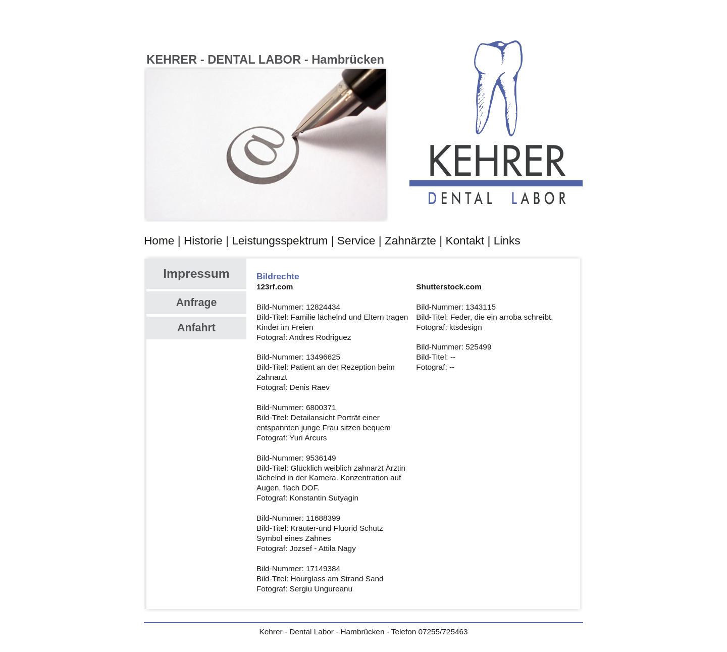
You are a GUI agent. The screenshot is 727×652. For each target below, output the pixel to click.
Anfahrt (196, 328)
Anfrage (196, 302)
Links (507, 240)
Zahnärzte (410, 240)
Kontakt (464, 240)
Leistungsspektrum (280, 240)
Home (159, 240)
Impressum (196, 273)
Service (356, 240)
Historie (203, 240)
